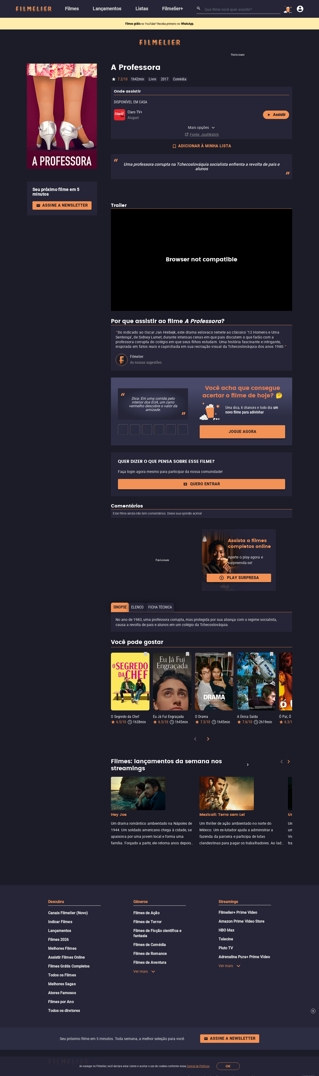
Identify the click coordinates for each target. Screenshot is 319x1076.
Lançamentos (59, 930)
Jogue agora (242, 431)
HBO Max (226, 930)
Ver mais (144, 971)
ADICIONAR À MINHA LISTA (201, 146)
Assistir (276, 114)
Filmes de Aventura (149, 962)
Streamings (228, 902)
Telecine (226, 939)
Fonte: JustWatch (204, 134)
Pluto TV (226, 948)
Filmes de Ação (146, 913)
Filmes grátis (133, 23)
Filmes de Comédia (149, 945)
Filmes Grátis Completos (69, 966)
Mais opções (201, 127)
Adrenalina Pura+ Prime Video (244, 957)
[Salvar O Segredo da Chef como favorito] (145, 654)
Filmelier (136, 356)
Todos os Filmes (62, 975)
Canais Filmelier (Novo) (68, 913)
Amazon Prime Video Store (242, 921)
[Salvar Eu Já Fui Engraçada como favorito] (187, 654)
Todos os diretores (64, 1010)
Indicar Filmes (60, 922)
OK (228, 1066)
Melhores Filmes (62, 948)
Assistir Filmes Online (66, 957)
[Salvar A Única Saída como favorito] (271, 654)
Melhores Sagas (62, 984)
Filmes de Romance (150, 953)
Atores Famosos (62, 993)
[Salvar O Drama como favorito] (229, 654)
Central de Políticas (198, 1066)
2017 (164, 79)
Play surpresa (239, 577)
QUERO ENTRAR (201, 484)
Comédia (179, 79)
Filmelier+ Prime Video (238, 912)
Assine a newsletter (62, 205)
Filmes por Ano (61, 1002)
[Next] (208, 739)
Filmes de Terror (147, 922)
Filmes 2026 (58, 939)
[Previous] (195, 739)
